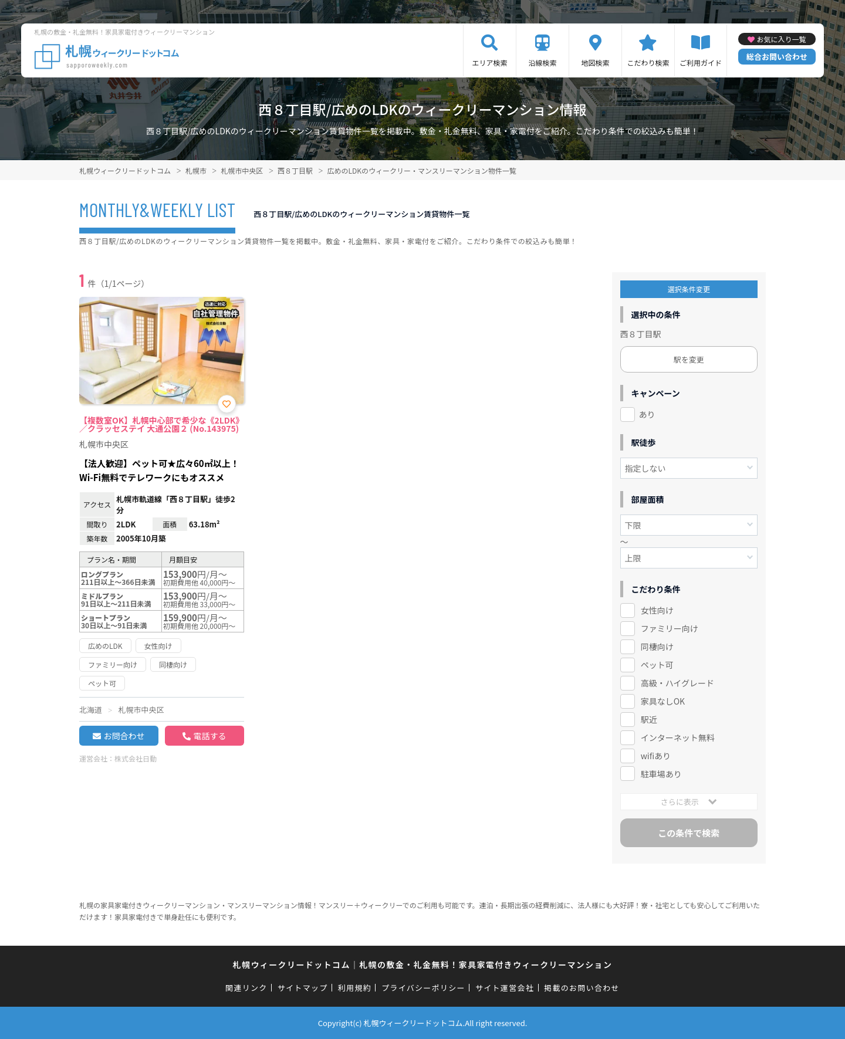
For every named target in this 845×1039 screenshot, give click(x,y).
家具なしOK (663, 701)
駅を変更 (689, 359)
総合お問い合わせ (776, 56)
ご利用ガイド (701, 62)
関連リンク (246, 987)
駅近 (649, 719)
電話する (209, 736)
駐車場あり (661, 774)
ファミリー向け (669, 628)
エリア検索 (489, 62)
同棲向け (657, 646)
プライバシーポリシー (423, 987)
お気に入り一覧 (781, 39)
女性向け (657, 610)
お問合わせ (123, 736)
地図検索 (595, 62)
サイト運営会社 (504, 987)
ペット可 (657, 665)
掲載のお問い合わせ (582, 987)
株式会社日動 (135, 758)
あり (647, 414)
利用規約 (354, 987)
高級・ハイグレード (677, 683)
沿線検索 (542, 62)
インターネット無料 (678, 737)
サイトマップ (303, 987)
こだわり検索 (648, 62)
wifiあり (656, 756)
